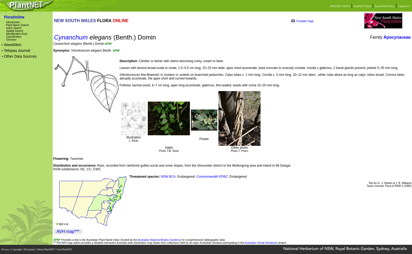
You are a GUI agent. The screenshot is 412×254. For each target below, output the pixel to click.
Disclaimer (30, 249)
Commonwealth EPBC (212, 176)
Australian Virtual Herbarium (260, 242)
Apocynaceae (397, 37)
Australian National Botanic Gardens (159, 239)
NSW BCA (168, 176)
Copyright (17, 249)
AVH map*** (68, 231)
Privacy (5, 249)
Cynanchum (71, 37)
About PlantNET (46, 249)
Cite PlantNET (65, 249)
